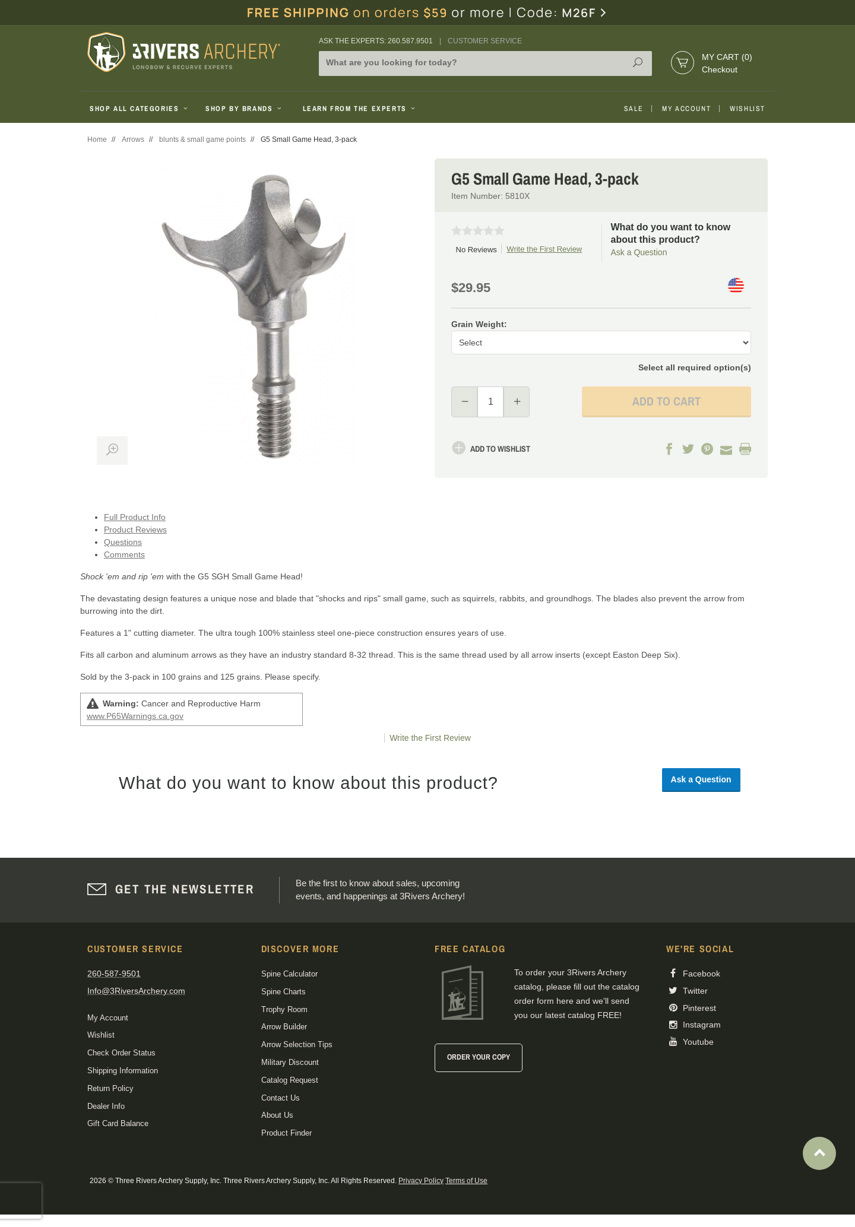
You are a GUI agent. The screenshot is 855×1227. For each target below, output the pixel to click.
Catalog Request (289, 1080)
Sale (633, 108)
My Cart (727, 57)
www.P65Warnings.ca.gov (135, 716)
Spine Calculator (289, 973)
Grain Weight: (479, 324)
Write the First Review (544, 249)
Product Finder (286, 1132)
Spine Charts (283, 991)
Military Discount (290, 1062)
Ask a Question (639, 252)
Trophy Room (284, 1009)
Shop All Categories (140, 108)
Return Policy (110, 1088)
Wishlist (747, 108)
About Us (277, 1115)
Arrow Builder (284, 1026)
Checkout (719, 69)
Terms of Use (466, 1181)
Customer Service (485, 41)
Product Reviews (135, 529)
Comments (124, 554)
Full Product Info (135, 517)
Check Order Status (121, 1052)
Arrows (133, 139)
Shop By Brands (244, 108)
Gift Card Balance (117, 1123)
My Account (686, 108)
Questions (123, 542)
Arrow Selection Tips (296, 1044)
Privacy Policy (421, 1181)
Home (97, 139)
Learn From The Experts (360, 108)
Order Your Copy (478, 1057)
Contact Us (280, 1097)
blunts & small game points (202, 139)
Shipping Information (122, 1070)
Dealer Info (106, 1106)
